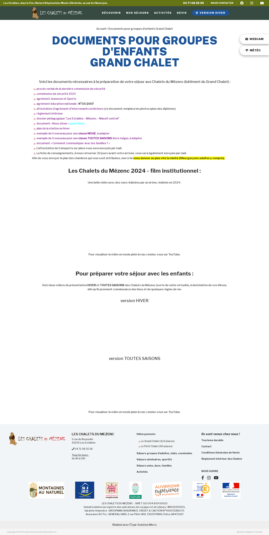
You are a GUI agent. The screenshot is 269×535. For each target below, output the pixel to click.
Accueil (101, 28)
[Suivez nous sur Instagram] (210, 478)
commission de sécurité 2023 (56, 93)
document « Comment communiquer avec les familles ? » (73, 143)
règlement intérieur (50, 113)
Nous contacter (222, 3)
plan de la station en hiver (53, 128)
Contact (258, 532)
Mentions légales (245, 532)
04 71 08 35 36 (193, 3)
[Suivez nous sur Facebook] (204, 478)
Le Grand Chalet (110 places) (157, 441)
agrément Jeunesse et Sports (56, 98)
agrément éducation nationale (57, 103)
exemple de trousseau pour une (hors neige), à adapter (89, 138)
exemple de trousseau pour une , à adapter (73, 133)
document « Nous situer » (53, 123)
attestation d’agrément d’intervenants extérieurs (70, 108)
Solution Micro (147, 524)
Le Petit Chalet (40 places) (156, 446)
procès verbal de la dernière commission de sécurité (71, 88)
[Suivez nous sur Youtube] (217, 478)
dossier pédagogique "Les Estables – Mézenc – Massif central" (78, 118)
